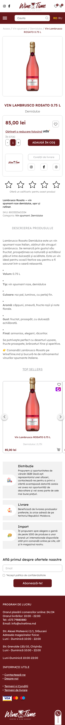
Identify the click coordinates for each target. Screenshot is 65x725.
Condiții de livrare (43, 157)
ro (55, 18)
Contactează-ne (15, 674)
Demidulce (36, 28)
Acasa (6, 28)
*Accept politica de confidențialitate (26, 575)
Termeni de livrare (15, 690)
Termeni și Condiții (16, 686)
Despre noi (11, 678)
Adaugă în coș (43, 142)
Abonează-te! (33, 583)
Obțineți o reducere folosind (27, 131)
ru (60, 18)
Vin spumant (20, 28)
